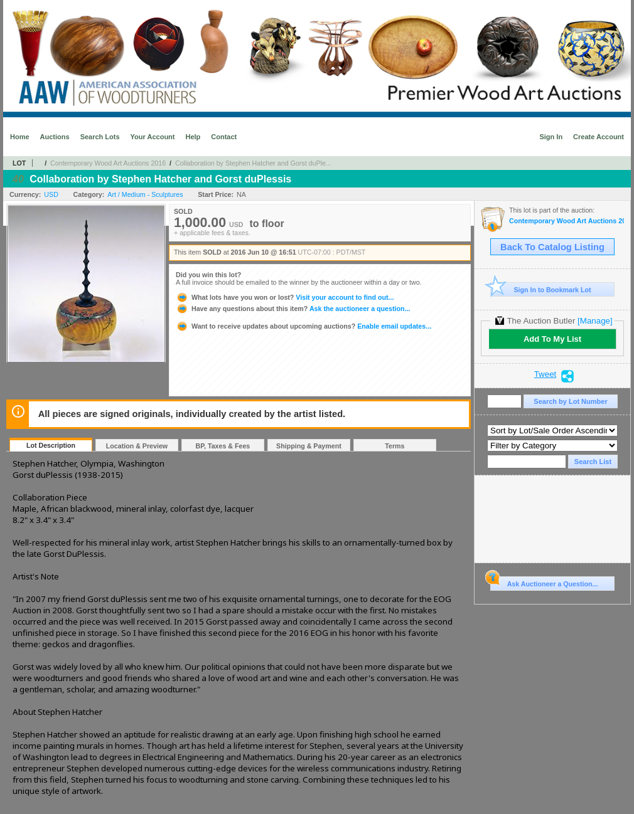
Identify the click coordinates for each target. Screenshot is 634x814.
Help (192, 136)
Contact (224, 136)
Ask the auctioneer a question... (293, 308)
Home (20, 136)
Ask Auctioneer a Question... (544, 582)
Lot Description (50, 445)
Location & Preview (137, 446)
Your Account (153, 136)
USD (51, 194)
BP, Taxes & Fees (223, 446)
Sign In (550, 136)
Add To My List (552, 339)
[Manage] (595, 320)
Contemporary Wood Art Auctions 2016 (108, 163)
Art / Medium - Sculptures (145, 194)
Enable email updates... (303, 326)
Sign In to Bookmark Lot (540, 289)
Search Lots (100, 136)
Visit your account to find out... (285, 297)
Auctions (55, 136)
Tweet (545, 374)
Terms (394, 446)
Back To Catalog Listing (552, 247)
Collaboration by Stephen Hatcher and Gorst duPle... (253, 163)
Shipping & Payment (308, 446)
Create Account (598, 136)
